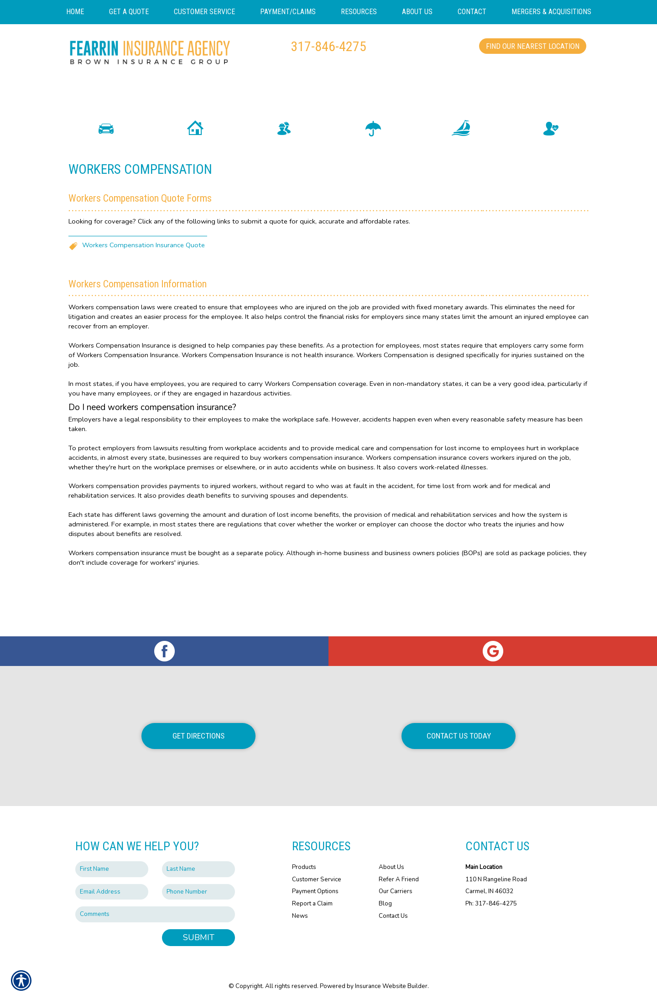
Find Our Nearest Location (532, 46)
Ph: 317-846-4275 (491, 904)
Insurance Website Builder (391, 986)
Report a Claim (312, 904)
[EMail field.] (111, 892)
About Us (391, 867)
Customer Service (316, 879)
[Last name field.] (198, 869)
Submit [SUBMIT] (198, 937)
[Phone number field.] (198, 892)
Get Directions (198, 735)
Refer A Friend (399, 879)
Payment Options (315, 892)
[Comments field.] (155, 915)
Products (304, 867)
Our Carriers (395, 892)
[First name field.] (111, 869)
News (300, 916)
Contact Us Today (459, 735)
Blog (385, 904)
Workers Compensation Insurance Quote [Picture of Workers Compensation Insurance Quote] (143, 307)
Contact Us (393, 916)
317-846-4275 (328, 46)
